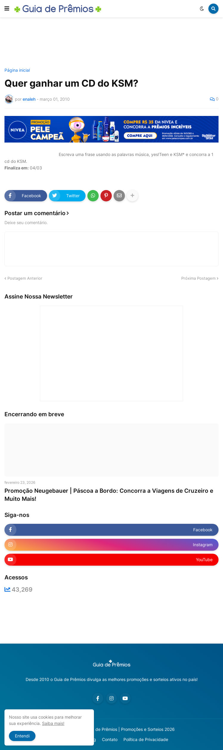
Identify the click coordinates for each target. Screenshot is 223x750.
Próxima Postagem (198, 278)
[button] (7, 9)
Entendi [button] (22, 735)
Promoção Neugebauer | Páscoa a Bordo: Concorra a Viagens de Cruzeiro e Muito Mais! (108, 494)
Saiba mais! (53, 723)
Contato (109, 739)
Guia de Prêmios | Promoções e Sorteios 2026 (130, 729)
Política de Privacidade (145, 739)
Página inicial (17, 70)
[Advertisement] (113, 42)
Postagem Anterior (24, 278)
